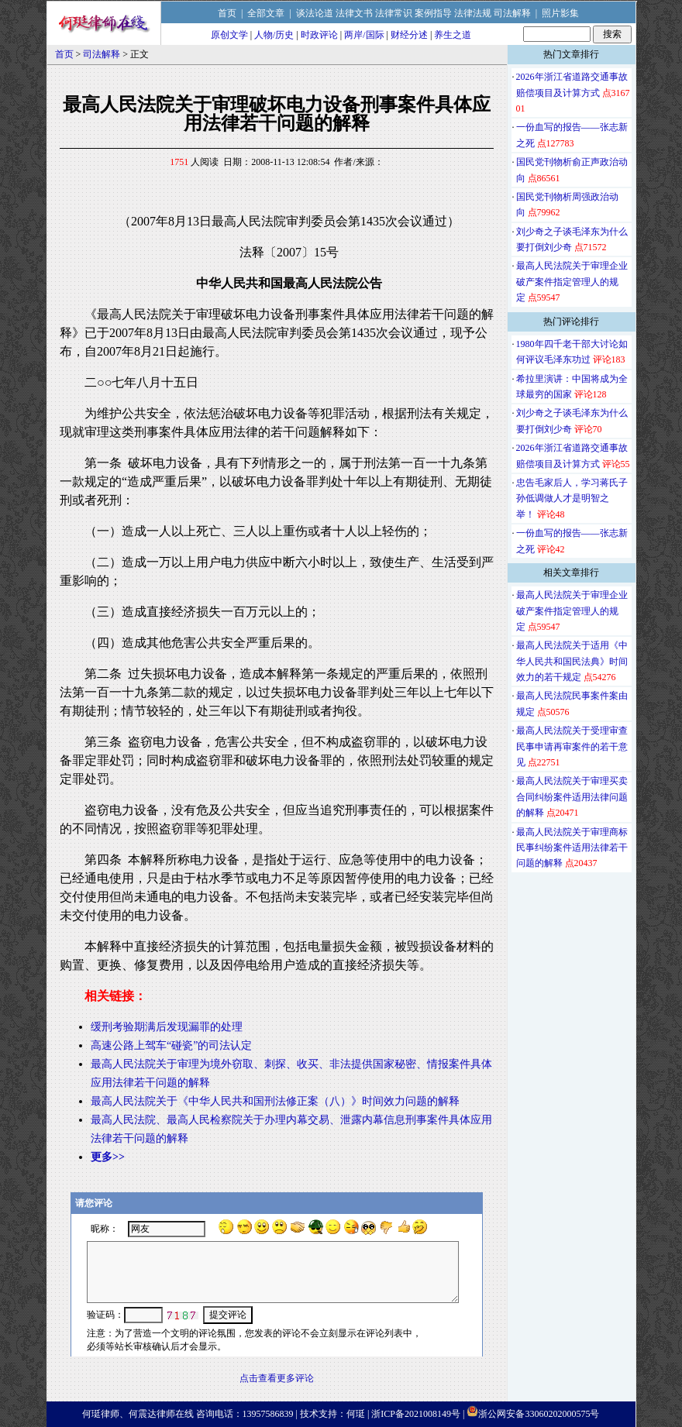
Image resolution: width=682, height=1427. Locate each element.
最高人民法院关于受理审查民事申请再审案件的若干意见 (572, 746)
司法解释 (512, 13)
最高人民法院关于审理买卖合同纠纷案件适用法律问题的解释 (572, 796)
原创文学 (229, 34)
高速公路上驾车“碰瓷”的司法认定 (171, 1045)
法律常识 (393, 13)
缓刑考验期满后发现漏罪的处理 (167, 1027)
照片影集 (560, 13)
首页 (227, 13)
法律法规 (472, 13)
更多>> (108, 1157)
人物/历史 (274, 34)
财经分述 (409, 34)
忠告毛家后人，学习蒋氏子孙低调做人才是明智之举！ (572, 498)
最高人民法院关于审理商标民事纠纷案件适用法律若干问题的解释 (572, 848)
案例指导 (433, 13)
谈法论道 (314, 13)
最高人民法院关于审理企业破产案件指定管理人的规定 (572, 281)
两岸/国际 (364, 34)
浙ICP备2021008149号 (415, 1413)
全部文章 (265, 13)
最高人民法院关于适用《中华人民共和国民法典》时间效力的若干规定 (572, 661)
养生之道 (452, 34)
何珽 (355, 1413)
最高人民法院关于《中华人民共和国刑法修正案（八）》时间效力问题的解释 (275, 1101)
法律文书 (354, 13)
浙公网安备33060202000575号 (538, 1413)
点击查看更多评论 (276, 1378)
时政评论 (319, 34)
